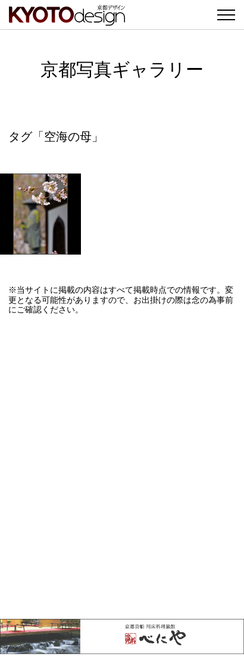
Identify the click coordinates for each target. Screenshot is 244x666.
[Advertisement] (122, 467)
